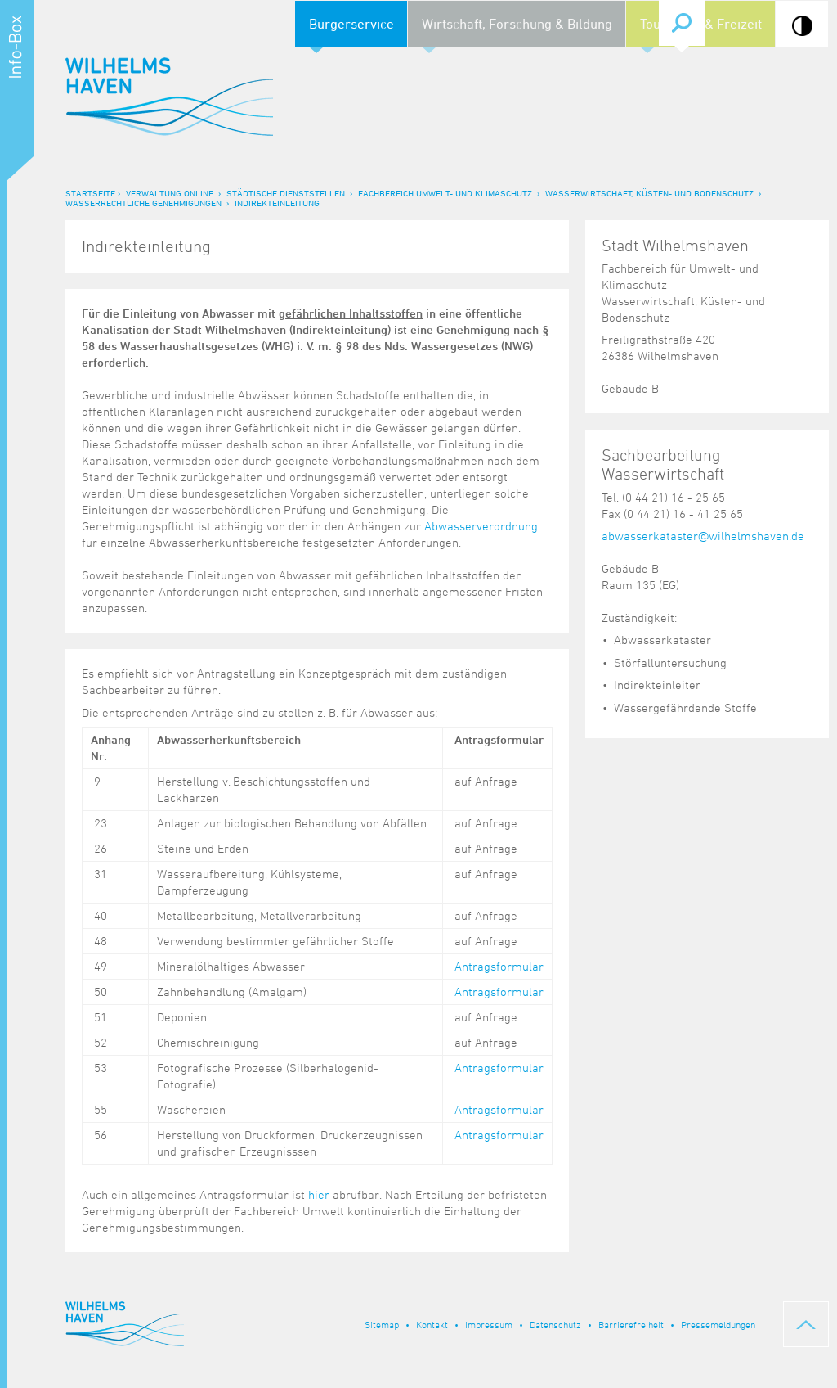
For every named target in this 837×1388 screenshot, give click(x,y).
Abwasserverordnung (481, 526)
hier (318, 1194)
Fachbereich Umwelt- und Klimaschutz (445, 192)
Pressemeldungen (718, 1324)
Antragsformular (499, 966)
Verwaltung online (169, 192)
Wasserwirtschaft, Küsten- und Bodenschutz (649, 192)
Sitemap (382, 1324)
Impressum (488, 1324)
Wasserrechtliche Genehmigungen (143, 202)
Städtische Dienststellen (285, 192)
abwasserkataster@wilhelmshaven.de (703, 536)
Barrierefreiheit (631, 1324)
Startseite (90, 192)
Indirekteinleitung (277, 202)
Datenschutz (555, 1324)
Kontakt (432, 1324)
